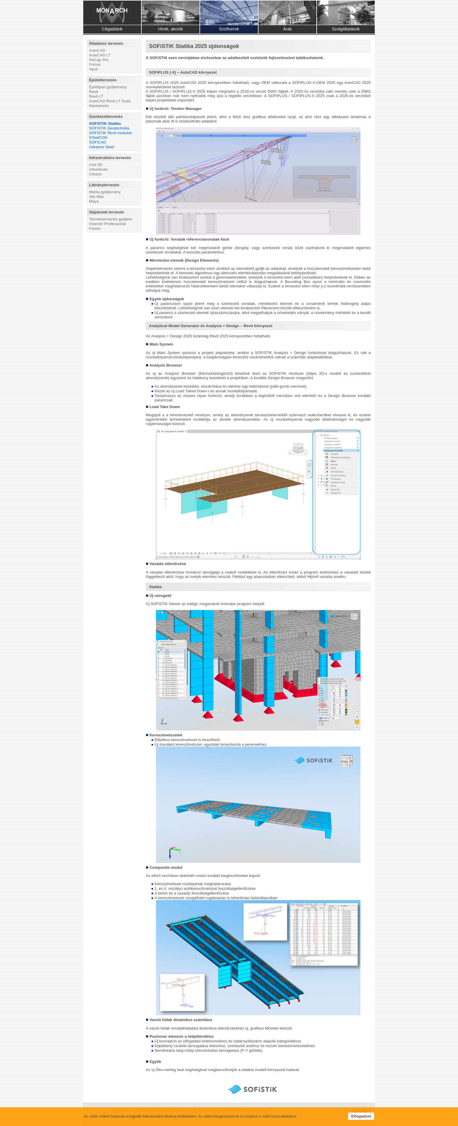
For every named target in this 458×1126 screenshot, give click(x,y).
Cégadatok (112, 29)
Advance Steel (101, 147)
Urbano (95, 174)
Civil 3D (96, 165)
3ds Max (96, 196)
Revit (93, 91)
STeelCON (98, 137)
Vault (93, 69)
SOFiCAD (97, 142)
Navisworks (99, 105)
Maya (94, 201)
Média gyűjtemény (105, 192)
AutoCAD (97, 50)
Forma (94, 64)
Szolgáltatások (346, 29)
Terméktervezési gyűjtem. (111, 219)
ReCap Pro (98, 60)
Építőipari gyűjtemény (107, 87)
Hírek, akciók (170, 29)
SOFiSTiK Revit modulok (110, 133)
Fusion (95, 228)
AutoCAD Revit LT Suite (110, 101)
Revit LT (96, 96)
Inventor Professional (107, 224)
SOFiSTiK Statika (105, 123)
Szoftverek (229, 29)
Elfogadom (361, 1116)
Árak (287, 29)
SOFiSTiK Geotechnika (109, 128)
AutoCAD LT (100, 55)
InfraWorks (98, 169)
